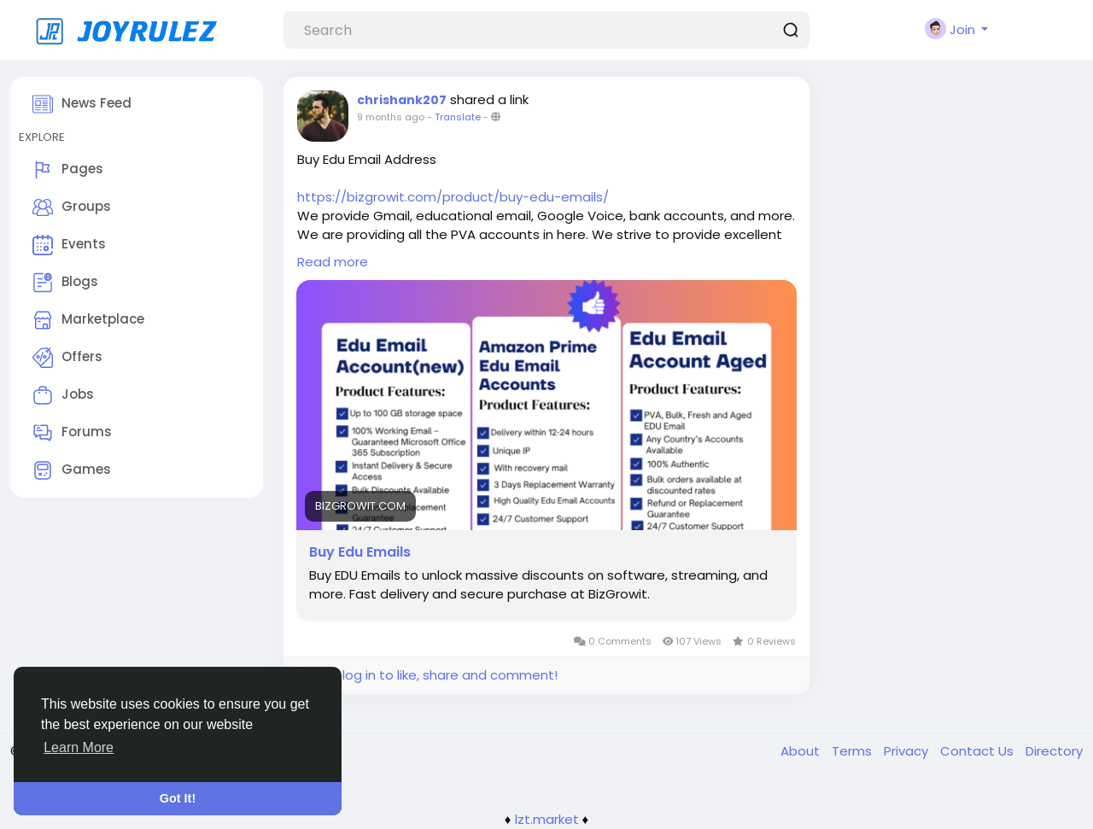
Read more (332, 262)
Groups (71, 207)
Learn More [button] (79, 747)
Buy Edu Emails (360, 552)
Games (71, 470)
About (801, 751)
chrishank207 (402, 99)
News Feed (82, 104)
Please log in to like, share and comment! (427, 675)
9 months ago (390, 117)
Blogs (65, 282)
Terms (853, 751)
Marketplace (88, 320)
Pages (67, 170)
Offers (67, 357)
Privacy (908, 751)
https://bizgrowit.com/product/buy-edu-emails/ (453, 197)
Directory (1054, 751)
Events (69, 245)
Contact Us (978, 751)
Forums (72, 433)
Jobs (63, 395)
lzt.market (547, 819)
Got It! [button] (178, 798)
